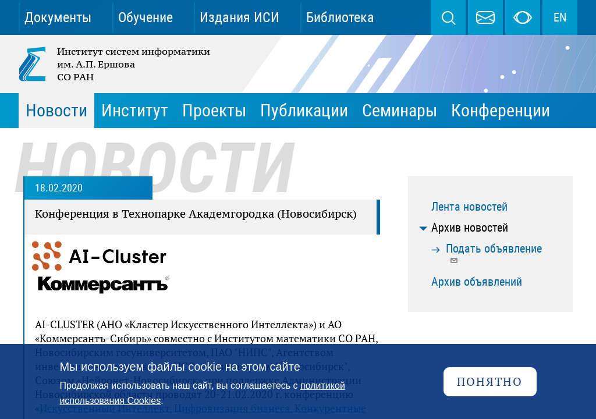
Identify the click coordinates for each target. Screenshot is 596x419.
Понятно (490, 381)
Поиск (448, 17)
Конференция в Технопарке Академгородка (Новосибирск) (196, 214)
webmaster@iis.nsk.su (485, 17)
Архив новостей (469, 228)
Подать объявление (494, 253)
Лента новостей (469, 207)
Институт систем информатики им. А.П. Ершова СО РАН (115, 64)
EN (560, 17)
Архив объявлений (476, 282)
